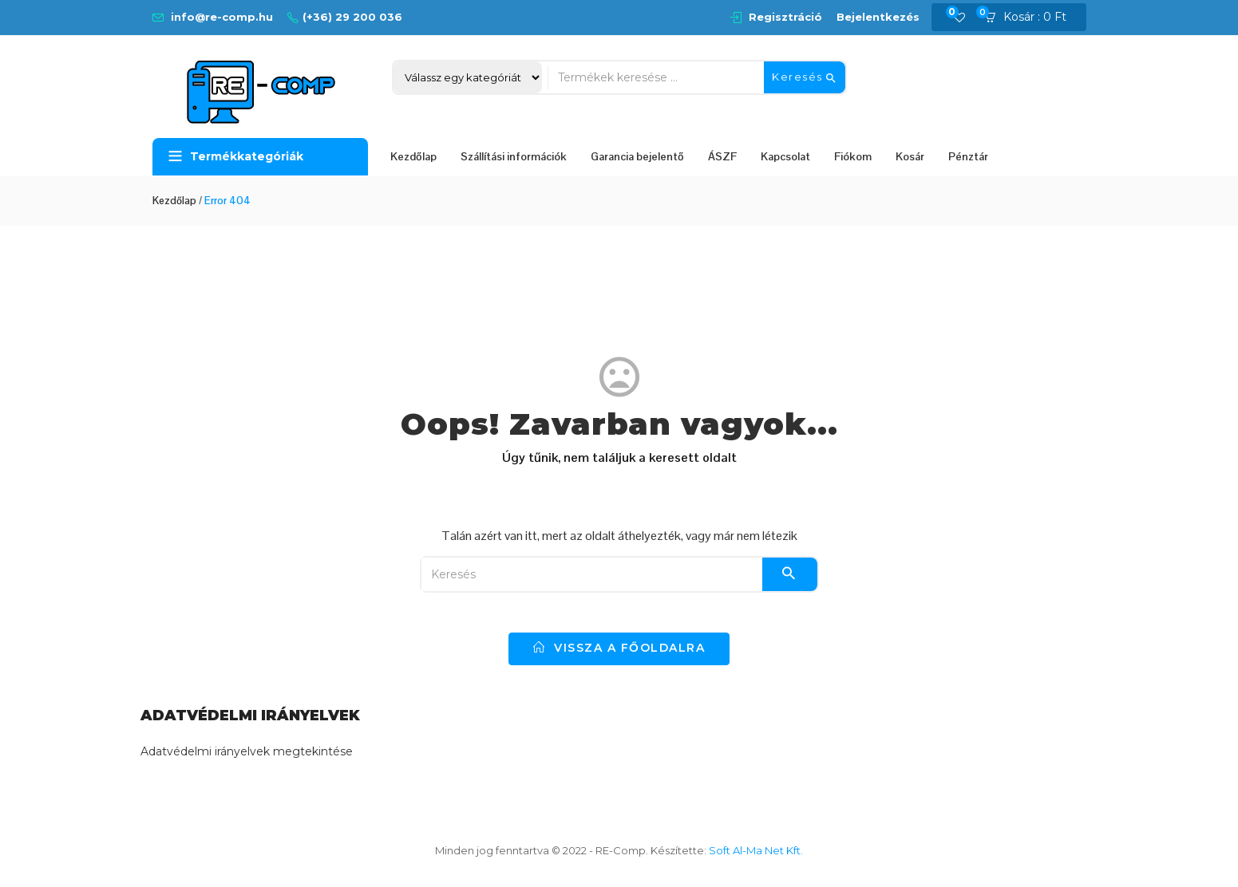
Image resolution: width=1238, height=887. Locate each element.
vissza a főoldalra (619, 648)
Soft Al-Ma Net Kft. (756, 850)
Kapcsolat (785, 156)
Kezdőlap (413, 156)
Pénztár (968, 156)
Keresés (804, 77)
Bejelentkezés (878, 16)
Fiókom (853, 156)
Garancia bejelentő (637, 156)
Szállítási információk (514, 156)
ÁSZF (722, 156)
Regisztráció (785, 16)
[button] (1030, 18)
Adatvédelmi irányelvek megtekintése (246, 751)
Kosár (910, 156)
